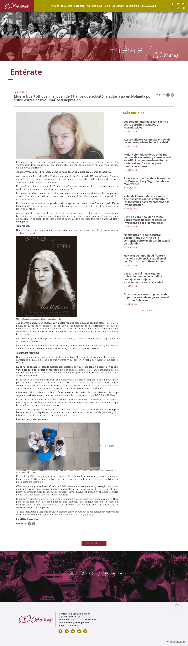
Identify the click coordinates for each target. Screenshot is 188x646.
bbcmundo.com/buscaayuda (81, 514)
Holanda (45, 357)
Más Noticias (94, 543)
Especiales (115, 6)
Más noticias (147, 310)
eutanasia (40, 203)
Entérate (76, 6)
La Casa (51, 6)
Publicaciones (91, 6)
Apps (104, 6)
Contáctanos (145, 6)
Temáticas (63, 6)
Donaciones (129, 6)
